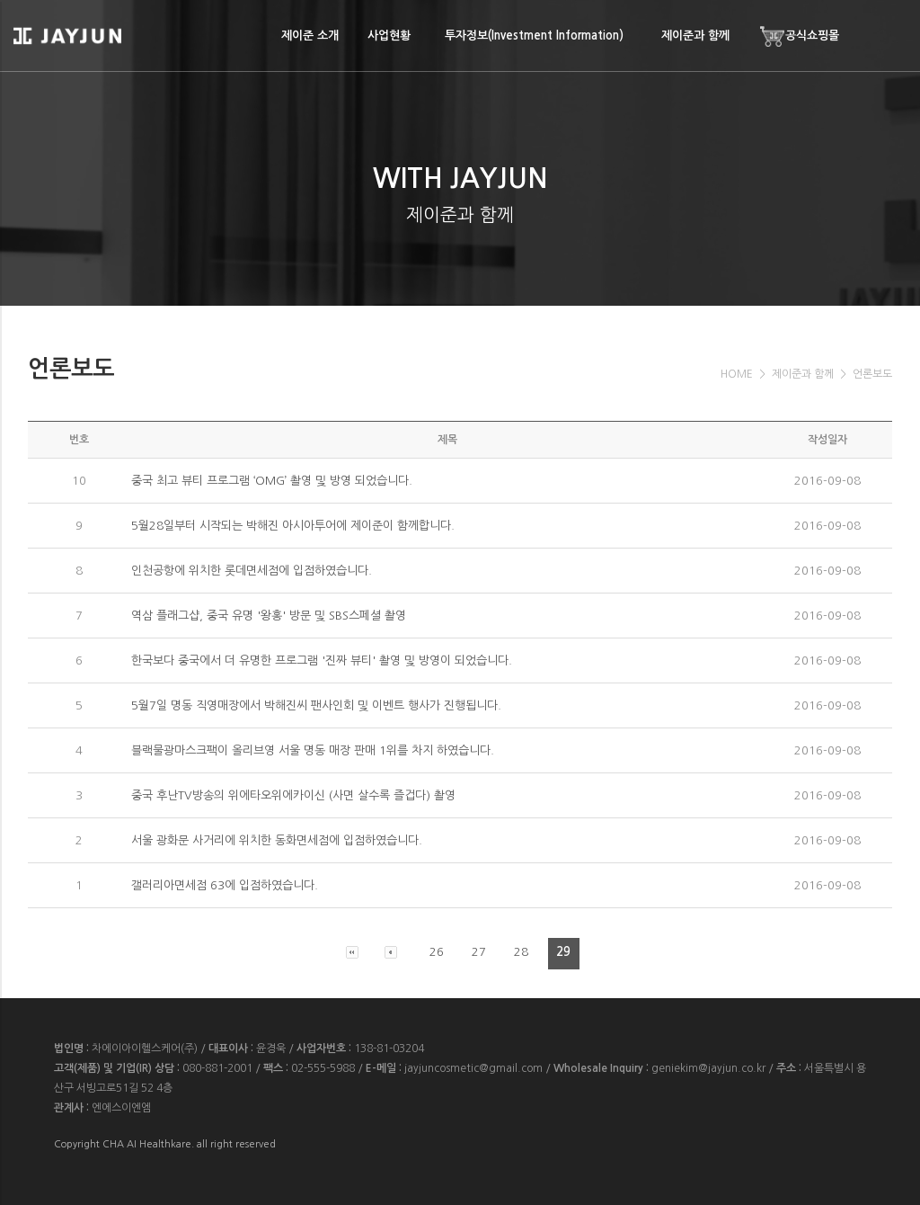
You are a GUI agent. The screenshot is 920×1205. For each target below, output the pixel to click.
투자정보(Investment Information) (534, 35)
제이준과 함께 (695, 35)
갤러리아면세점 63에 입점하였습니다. (224, 885)
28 (521, 952)
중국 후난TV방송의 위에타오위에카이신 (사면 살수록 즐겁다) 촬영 (293, 795)
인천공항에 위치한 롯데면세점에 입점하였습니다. (251, 570)
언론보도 (872, 374)
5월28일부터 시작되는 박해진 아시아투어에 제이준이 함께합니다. (293, 525)
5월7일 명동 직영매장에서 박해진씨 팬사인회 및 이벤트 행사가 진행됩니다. (316, 705)
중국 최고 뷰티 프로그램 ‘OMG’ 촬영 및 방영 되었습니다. (271, 480)
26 (436, 952)
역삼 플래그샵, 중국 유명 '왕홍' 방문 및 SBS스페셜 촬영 (268, 615)
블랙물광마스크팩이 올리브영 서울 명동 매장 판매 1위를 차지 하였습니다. (312, 750)
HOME (737, 374)
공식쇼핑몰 (799, 36)
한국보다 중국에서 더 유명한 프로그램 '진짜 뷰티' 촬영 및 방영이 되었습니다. (321, 660)
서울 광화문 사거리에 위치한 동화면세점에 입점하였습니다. (276, 840)
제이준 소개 (310, 35)
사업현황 (389, 35)
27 (479, 952)
